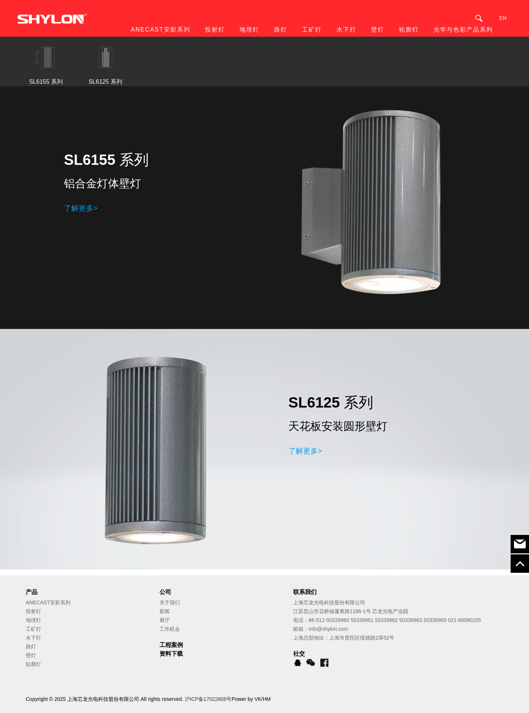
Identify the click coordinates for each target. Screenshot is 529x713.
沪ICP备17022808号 (208, 699)
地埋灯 (33, 620)
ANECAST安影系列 (48, 602)
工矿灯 (33, 629)
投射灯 (33, 611)
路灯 (31, 646)
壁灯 (31, 655)
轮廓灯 (33, 664)
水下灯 (33, 638)
